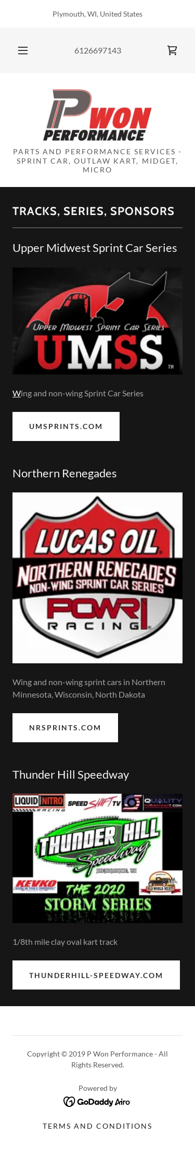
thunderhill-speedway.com (96, 975)
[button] (22, 50)
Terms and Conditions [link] (97, 1125)
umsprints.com (66, 426)
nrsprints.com (65, 727)
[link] (172, 50)
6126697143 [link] (97, 50)
